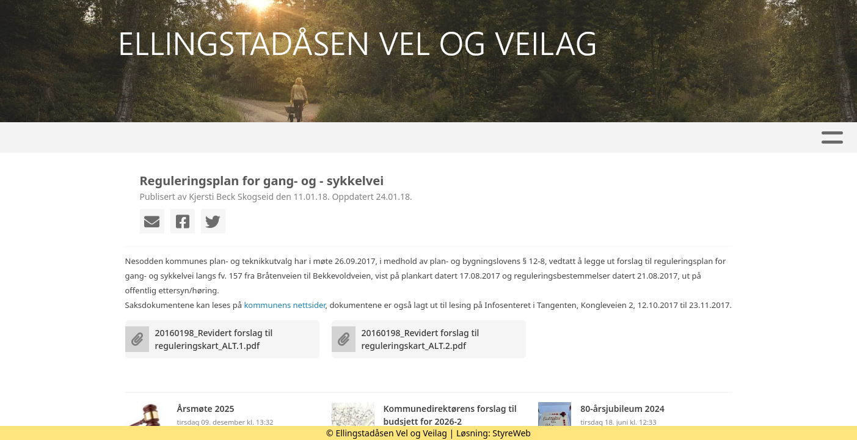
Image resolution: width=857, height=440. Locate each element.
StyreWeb (511, 433)
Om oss (521, 138)
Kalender (268, 138)
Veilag (335, 138)
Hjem (151, 138)
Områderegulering (427, 138)
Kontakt (594, 138)
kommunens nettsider (284, 304)
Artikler (203, 138)
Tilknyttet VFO (679, 138)
